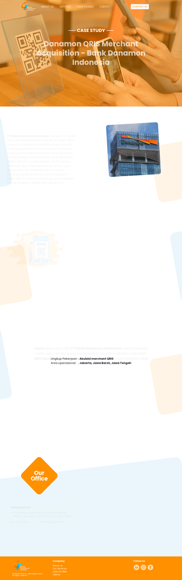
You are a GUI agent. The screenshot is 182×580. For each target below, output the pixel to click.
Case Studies (60, 571)
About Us (58, 565)
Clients (56, 574)
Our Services (60, 568)
